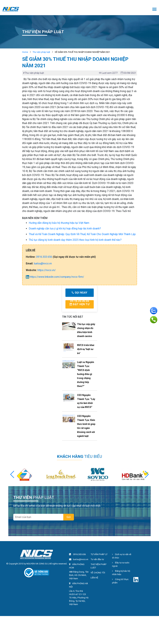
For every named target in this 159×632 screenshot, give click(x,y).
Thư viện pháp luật (41, 52)
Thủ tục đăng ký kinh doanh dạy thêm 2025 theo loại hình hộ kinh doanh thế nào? (75, 239)
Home (25, 52)
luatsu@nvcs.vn (43, 263)
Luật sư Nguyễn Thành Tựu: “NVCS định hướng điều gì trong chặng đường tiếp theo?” (85, 374)
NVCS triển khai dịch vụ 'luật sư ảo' (85, 349)
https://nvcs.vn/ (46, 270)
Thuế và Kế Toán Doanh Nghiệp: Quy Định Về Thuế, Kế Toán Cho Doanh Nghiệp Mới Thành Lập (82, 234)
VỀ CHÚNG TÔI (98, 572)
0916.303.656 (44, 256)
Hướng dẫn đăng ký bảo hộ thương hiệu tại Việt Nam (59, 222)
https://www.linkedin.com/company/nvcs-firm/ (55, 276)
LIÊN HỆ (94, 577)
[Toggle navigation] (154, 9)
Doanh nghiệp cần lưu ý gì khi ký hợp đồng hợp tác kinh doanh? (65, 228)
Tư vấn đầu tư (97, 559)
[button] (147, 474)
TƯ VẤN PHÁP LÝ (99, 554)
